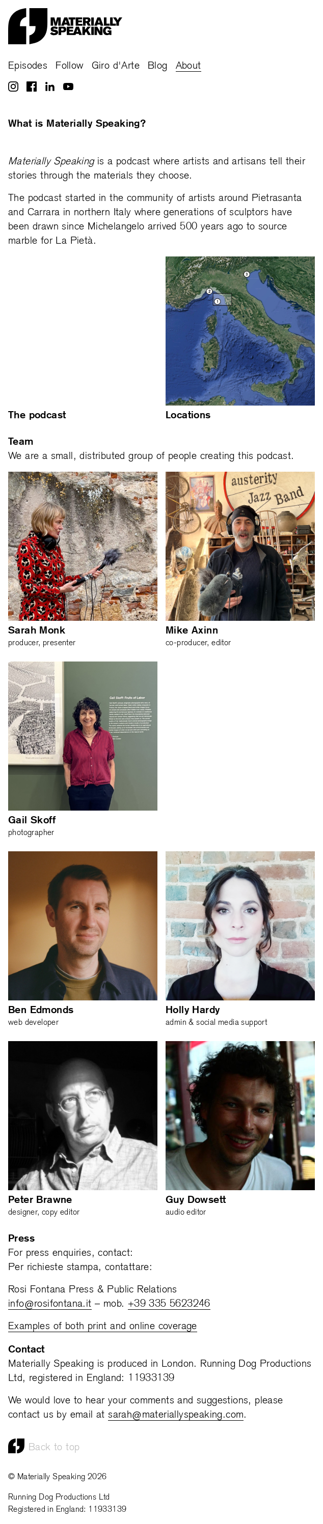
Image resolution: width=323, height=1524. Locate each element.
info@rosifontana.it (50, 1304)
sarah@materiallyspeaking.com (176, 1415)
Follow (69, 66)
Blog (158, 66)
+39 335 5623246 (169, 1304)
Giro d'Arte (116, 66)
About (188, 66)
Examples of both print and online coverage (102, 1326)
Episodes (27, 66)
